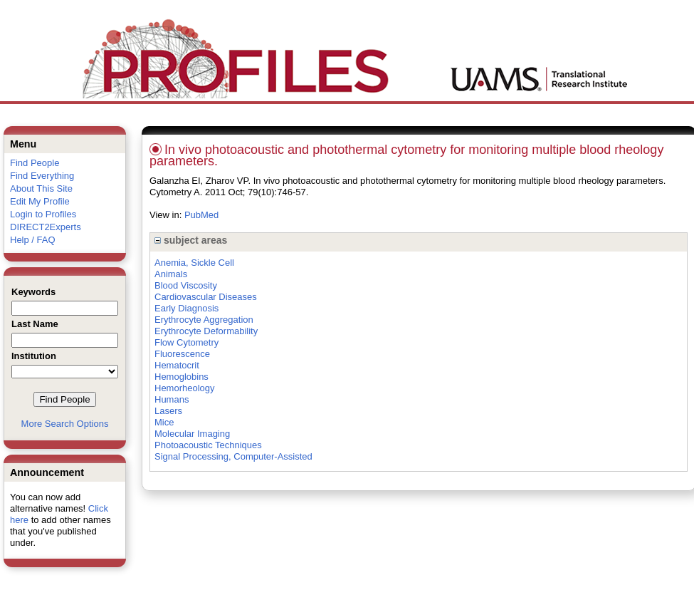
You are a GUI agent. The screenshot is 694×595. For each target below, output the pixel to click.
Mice (164, 422)
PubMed (201, 214)
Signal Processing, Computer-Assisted (233, 456)
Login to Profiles (43, 214)
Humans (171, 399)
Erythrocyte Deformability (206, 331)
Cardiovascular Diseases (205, 296)
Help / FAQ (33, 239)
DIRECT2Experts (45, 227)
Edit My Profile (40, 201)
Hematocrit (176, 365)
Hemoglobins (181, 376)
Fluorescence (182, 353)
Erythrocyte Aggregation (203, 319)
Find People (34, 162)
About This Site (41, 188)
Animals (170, 274)
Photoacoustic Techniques (208, 445)
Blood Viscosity (185, 285)
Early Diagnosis (186, 308)
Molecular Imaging (192, 433)
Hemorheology (184, 388)
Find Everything (42, 175)
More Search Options (65, 423)
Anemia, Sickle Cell (194, 262)
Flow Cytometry (186, 342)
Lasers (168, 410)
